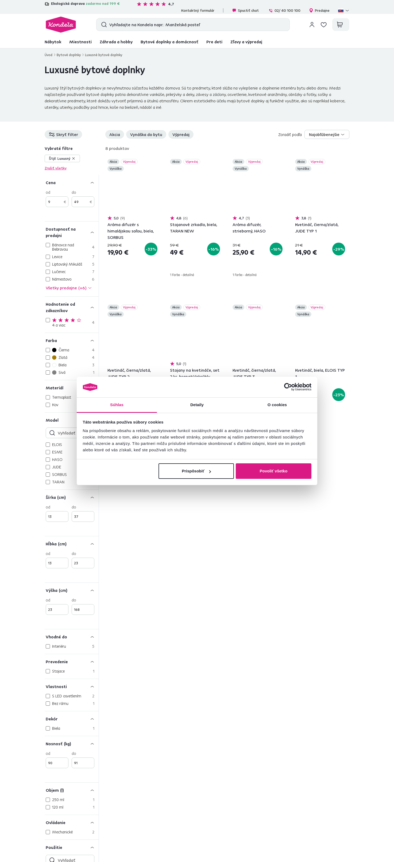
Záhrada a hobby (116, 41)
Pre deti (214, 41)
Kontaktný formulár (197, 10)
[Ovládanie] (72, 822)
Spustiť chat (245, 10)
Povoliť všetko (273, 471)
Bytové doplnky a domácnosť (169, 41)
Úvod (48, 55)
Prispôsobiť (196, 471)
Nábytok (53, 41)
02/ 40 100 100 (284, 10)
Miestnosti (80, 41)
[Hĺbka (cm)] (72, 543)
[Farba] (72, 340)
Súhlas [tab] (116, 404)
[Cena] (72, 182)
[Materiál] (72, 387)
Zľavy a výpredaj (246, 41)
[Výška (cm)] (72, 590)
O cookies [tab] (277, 404)
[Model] (72, 420)
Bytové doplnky (69, 55)
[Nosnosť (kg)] (72, 743)
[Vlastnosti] (72, 686)
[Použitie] (72, 847)
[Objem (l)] (72, 790)
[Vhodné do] (72, 636)
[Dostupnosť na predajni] (72, 232)
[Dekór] (72, 718)
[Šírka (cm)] (72, 497)
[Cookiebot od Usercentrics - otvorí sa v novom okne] (288, 387)
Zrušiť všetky (56, 168)
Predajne (319, 10)
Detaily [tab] (197, 404)
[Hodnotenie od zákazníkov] (72, 307)
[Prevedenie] (72, 661)
